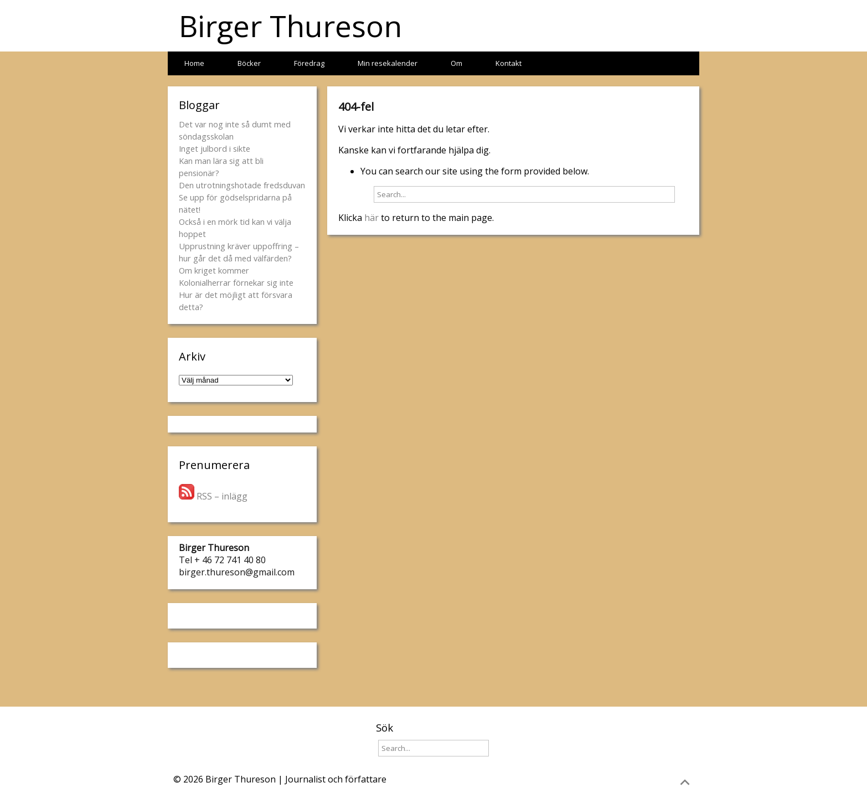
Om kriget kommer (214, 270)
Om (456, 63)
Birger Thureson (290, 26)
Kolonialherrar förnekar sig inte (236, 282)
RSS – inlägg (213, 496)
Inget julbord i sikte (214, 148)
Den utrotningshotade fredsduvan (242, 185)
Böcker (249, 63)
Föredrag (309, 63)
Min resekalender (387, 63)
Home (194, 63)
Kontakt (509, 63)
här (371, 218)
